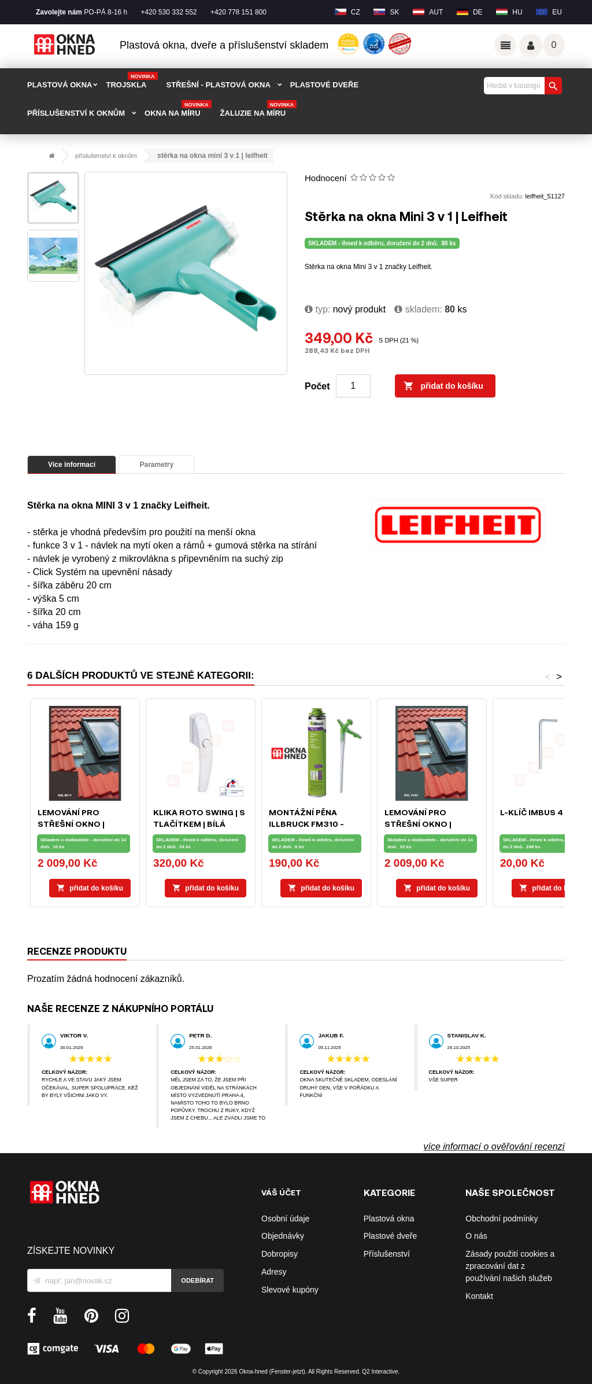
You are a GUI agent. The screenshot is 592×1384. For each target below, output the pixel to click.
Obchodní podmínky (501, 1218)
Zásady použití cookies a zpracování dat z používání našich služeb (509, 1266)
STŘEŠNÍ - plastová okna (218, 84)
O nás (476, 1236)
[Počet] (353, 385)
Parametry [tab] (156, 465)
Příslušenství (387, 1253)
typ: (317, 309)
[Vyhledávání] (521, 85)
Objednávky (282, 1236)
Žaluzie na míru (258, 109)
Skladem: (418, 309)
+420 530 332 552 (168, 12)
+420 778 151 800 (238, 12)
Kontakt (479, 1296)
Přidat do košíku (443, 386)
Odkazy (505, 45)
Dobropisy (279, 1253)
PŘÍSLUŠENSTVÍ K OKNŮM (76, 113)
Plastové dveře (390, 1236)
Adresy (274, 1271)
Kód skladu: (506, 196)
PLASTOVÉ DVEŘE (324, 84)
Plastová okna (389, 1218)
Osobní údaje (285, 1218)
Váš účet (530, 45)
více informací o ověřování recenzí (494, 1146)
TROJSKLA (131, 81)
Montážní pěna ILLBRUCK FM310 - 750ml (306, 823)
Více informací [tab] (71, 465)
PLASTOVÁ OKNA (59, 84)
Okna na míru (178, 109)
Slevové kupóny (290, 1289)
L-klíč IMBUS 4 (531, 812)
